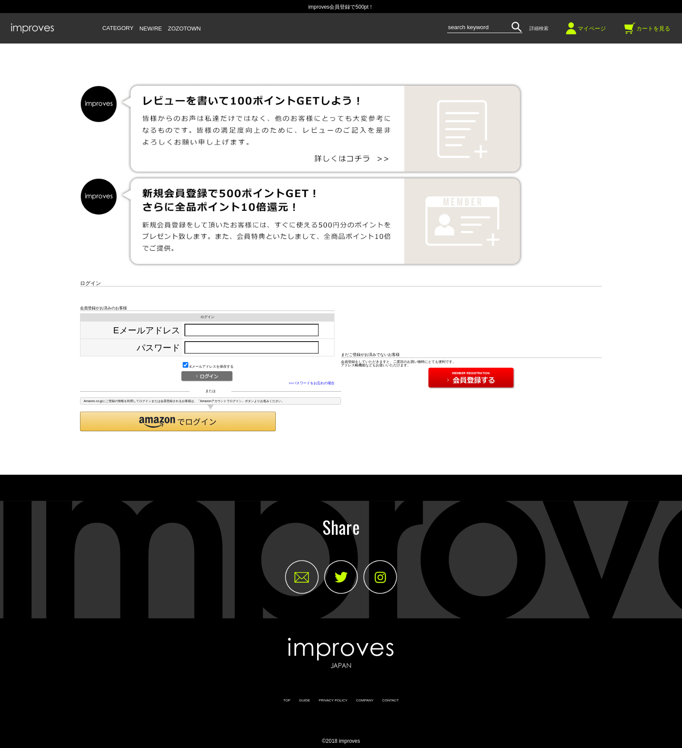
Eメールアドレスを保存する (208, 367)
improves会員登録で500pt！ (341, 7)
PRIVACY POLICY (333, 700)
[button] (178, 421)
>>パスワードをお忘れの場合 (311, 383)
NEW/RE (150, 29)
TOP (286, 700)
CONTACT (390, 700)
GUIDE (304, 700)
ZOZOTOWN (184, 29)
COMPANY (365, 700)
